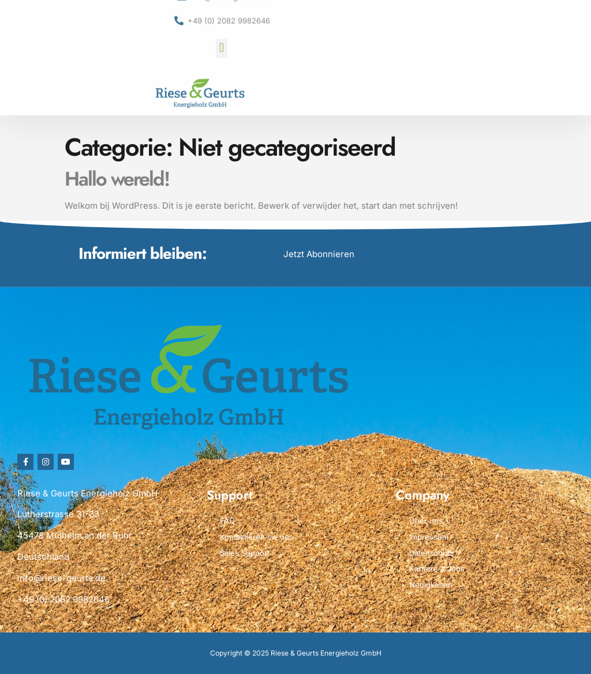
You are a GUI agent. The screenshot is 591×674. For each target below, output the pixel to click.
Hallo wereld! (117, 178)
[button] (221, 32)
